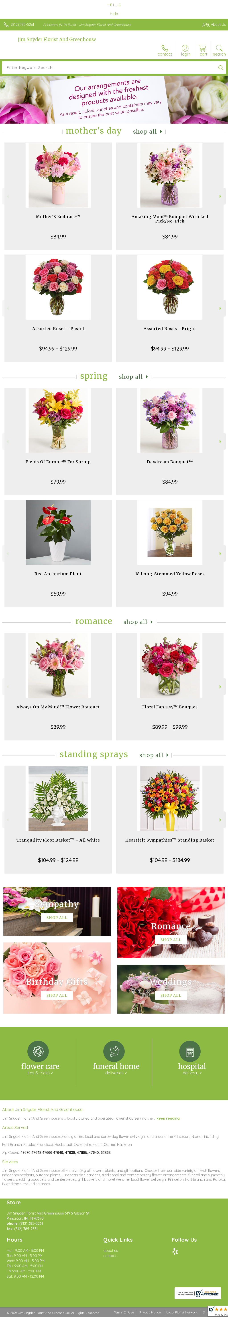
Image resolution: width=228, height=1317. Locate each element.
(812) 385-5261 (22, 24)
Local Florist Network (181, 1312)
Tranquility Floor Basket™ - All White (58, 840)
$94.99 (170, 593)
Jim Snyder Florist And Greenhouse (57, 39)
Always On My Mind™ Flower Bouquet (58, 707)
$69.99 (58, 593)
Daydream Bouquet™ (170, 461)
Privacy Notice (150, 1312)
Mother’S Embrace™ (58, 216)
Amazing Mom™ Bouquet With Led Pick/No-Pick (170, 219)
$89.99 (58, 727)
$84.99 (58, 236)
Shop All (145, 131)
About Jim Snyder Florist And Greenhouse (42, 1109)
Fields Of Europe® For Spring (58, 461)
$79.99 (58, 481)
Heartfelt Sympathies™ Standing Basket (169, 840)
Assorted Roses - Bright (170, 328)
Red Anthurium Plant (58, 573)
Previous (7, 196)
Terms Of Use (124, 1312)
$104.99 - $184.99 (170, 860)
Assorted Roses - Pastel (58, 328)
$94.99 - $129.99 (58, 348)
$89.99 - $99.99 (170, 727)
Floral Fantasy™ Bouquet (169, 707)
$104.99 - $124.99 (58, 860)
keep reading (168, 1118)
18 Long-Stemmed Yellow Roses (170, 573)
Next (221, 196)
